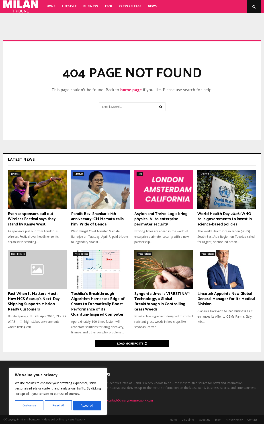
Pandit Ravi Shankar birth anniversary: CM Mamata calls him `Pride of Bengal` (97, 219)
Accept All (87, 405)
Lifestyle (69, 6)
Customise (29, 405)
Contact (252, 419)
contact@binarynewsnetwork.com (130, 400)
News (152, 6)
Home (51, 6)
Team (218, 419)
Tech (108, 6)
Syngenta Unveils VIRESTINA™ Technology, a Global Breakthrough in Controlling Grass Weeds (162, 301)
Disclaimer (188, 419)
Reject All (58, 405)
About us (204, 419)
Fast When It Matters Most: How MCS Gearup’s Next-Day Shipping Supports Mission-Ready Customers (34, 301)
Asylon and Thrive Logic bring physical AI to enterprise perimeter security (161, 219)
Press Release (130, 6)
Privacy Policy (234, 419)
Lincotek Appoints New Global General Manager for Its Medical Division (226, 299)
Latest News (21, 159)
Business (90, 6)
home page (131, 89)
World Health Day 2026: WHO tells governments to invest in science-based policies (224, 219)
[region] (58, 391)
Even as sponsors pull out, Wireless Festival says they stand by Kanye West (32, 219)
